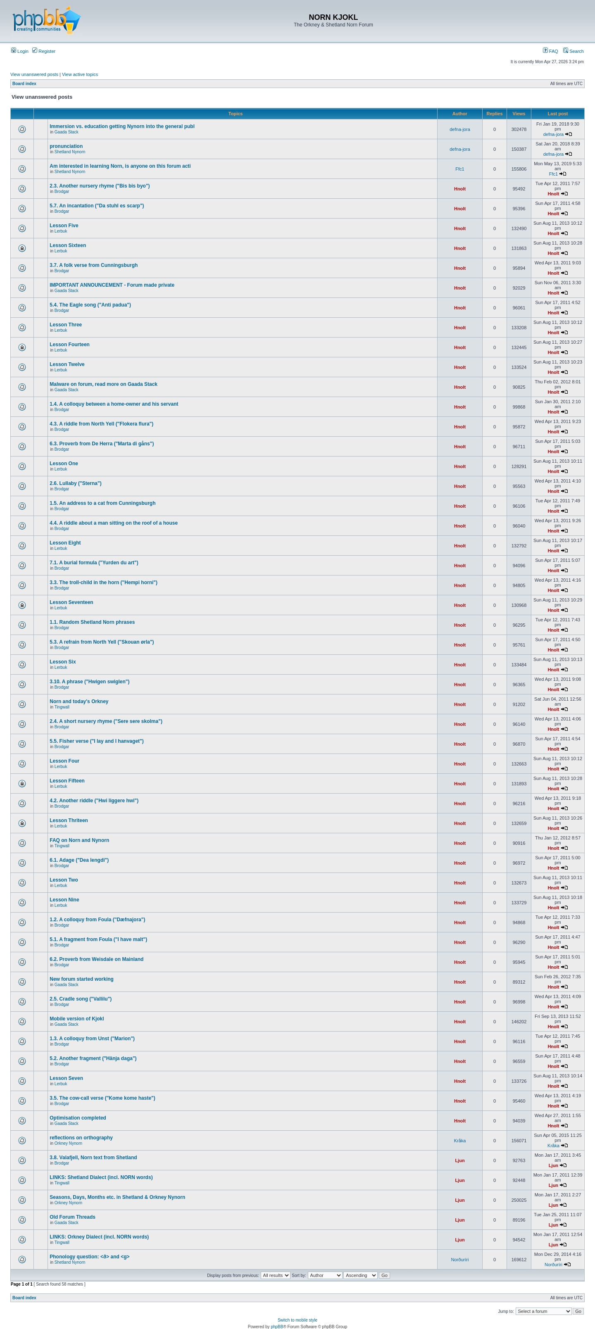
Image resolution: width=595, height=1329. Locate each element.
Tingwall (62, 707)
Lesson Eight (65, 543)
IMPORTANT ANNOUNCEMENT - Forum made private (112, 285)
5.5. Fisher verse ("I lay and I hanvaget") (96, 741)
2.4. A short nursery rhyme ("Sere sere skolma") (106, 721)
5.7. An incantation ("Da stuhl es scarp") (97, 206)
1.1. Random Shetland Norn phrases (92, 622)
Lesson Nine (64, 900)
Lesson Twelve (67, 364)
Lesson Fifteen (67, 781)
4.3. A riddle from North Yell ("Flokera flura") (101, 424)
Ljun (459, 1160)
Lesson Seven (66, 1078)
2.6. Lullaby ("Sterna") (75, 483)
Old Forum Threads (72, 1217)
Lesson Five (64, 225)
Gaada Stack (67, 132)
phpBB (277, 1326)
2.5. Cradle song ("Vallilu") (81, 999)
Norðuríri (460, 1259)
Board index (24, 83)
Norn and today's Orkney (79, 701)
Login (20, 51)
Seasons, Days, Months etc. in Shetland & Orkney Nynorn (117, 1197)
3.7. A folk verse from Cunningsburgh (94, 265)
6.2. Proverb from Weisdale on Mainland (96, 959)
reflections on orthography (81, 1138)
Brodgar (62, 191)
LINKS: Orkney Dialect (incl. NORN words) (99, 1237)
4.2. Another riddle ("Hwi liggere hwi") (94, 801)
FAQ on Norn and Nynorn (79, 840)
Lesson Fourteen (70, 344)
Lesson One (64, 463)
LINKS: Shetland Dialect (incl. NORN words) (101, 1177)
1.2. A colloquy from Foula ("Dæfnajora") (97, 919)
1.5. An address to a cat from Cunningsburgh (102, 503)
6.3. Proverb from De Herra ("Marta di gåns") (102, 444)
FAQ (550, 51)
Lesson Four (64, 761)
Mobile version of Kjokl (77, 1019)
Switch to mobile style (297, 1320)
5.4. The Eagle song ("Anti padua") (90, 305)
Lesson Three (66, 325)
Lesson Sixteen (68, 245)
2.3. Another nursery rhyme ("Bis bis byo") (100, 186)
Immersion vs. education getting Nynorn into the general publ (122, 126)
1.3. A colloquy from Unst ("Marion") (92, 1038)
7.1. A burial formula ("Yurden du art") (94, 563)
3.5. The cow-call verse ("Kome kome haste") (102, 1098)
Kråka (460, 1140)
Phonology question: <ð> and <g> (89, 1257)
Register (43, 51)
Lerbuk (61, 231)
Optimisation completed (78, 1118)
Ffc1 (459, 168)
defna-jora (460, 129)
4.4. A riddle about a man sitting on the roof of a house (114, 523)
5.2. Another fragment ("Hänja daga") (93, 1058)
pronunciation (66, 146)
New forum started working (82, 979)
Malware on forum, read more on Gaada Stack (103, 384)
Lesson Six (63, 662)
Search (573, 51)
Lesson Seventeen (71, 602)
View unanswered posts (34, 74)
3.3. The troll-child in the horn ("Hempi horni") (103, 582)
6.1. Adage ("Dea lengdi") (79, 860)
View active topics (80, 74)
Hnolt (460, 188)
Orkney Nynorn (68, 1143)
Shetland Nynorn (70, 152)
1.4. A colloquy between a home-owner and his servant (114, 404)
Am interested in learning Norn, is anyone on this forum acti (120, 166)
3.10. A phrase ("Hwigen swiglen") (89, 682)
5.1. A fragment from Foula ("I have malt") (98, 939)
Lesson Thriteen (69, 820)
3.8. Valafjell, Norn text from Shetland (93, 1157)
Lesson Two (64, 880)
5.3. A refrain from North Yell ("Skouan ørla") (102, 642)
